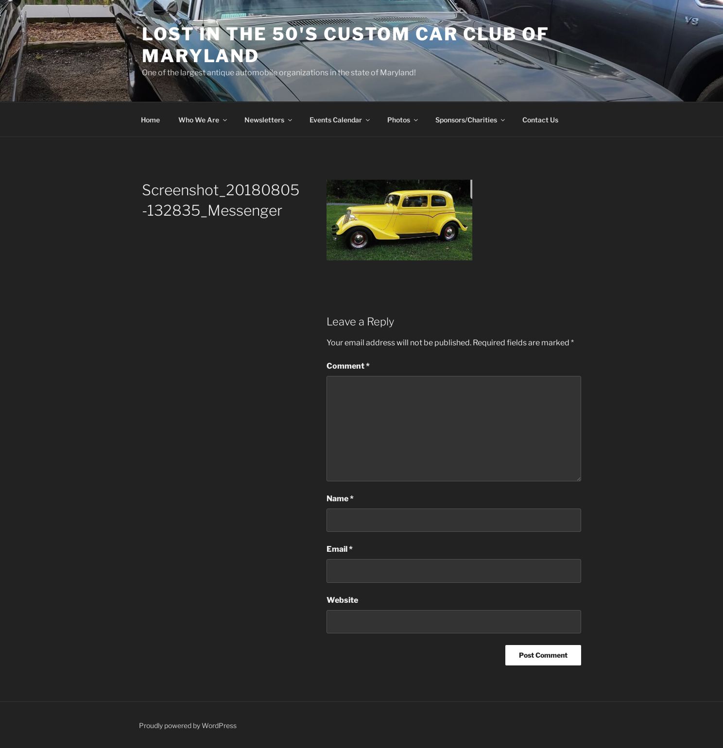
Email (340, 549)
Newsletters (268, 120)
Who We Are (203, 120)
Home (150, 120)
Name (340, 498)
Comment (348, 366)
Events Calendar (340, 120)
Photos (403, 120)
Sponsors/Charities (470, 120)
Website (342, 600)
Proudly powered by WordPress (188, 725)
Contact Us (540, 120)
